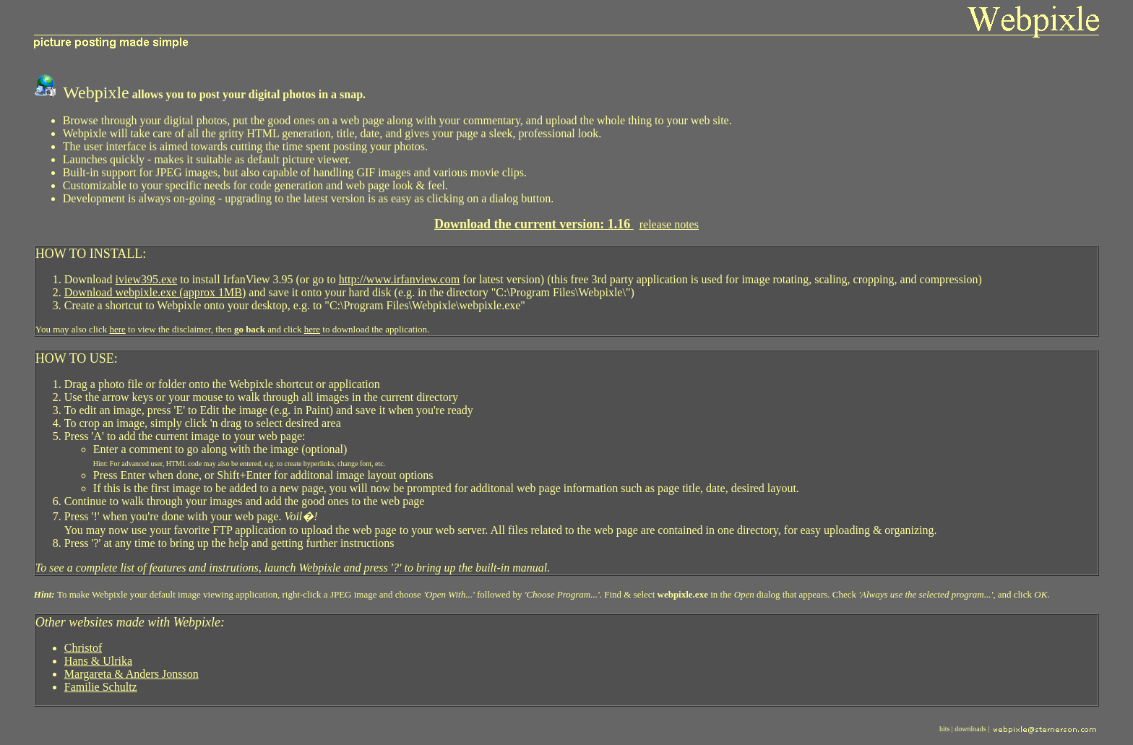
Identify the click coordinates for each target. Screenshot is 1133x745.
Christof (83, 648)
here (117, 329)
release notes (669, 224)
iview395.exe (146, 279)
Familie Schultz (100, 687)
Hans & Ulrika (98, 661)
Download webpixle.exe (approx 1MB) (155, 292)
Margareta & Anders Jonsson (131, 674)
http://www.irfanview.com (399, 279)
